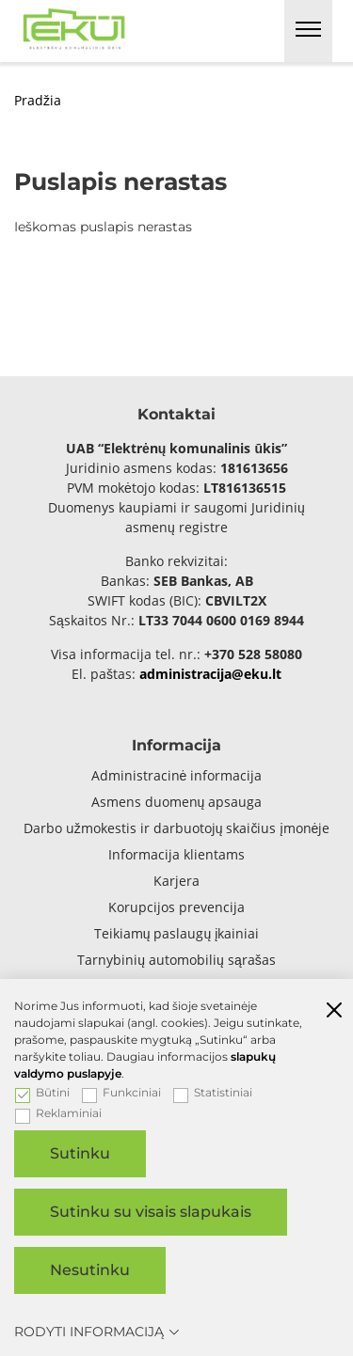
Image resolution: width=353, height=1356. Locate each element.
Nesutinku (90, 1270)
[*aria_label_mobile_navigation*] (308, 31)
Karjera (176, 881)
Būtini (42, 1092)
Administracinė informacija (177, 775)
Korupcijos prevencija (176, 907)
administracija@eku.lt (210, 674)
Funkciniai (121, 1092)
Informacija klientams (176, 854)
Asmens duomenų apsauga (177, 802)
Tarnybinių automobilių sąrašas (176, 960)
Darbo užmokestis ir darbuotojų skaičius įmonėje (177, 828)
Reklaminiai (58, 1113)
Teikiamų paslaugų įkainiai (177, 933)
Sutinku (80, 1153)
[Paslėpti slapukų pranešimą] (334, 1012)
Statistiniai (212, 1092)
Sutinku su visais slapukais (150, 1212)
